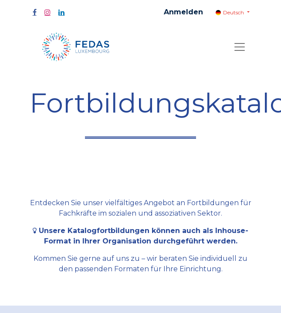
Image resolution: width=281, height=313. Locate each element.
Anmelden (183, 12)
